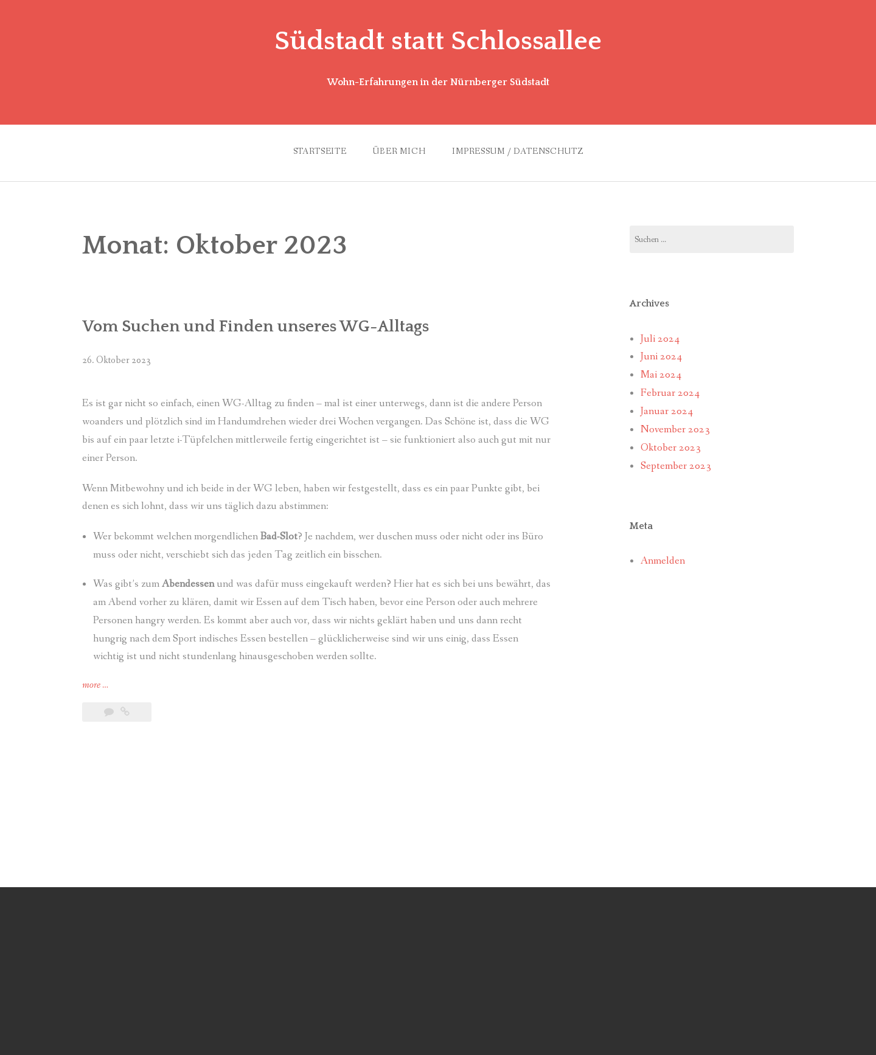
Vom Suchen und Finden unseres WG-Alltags (255, 326)
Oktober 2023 (671, 448)
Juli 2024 (660, 339)
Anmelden (663, 561)
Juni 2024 (661, 357)
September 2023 (676, 466)
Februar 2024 (670, 393)
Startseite (320, 151)
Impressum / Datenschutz (517, 151)
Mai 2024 (661, 375)
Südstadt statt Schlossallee (438, 41)
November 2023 (675, 430)
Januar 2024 (667, 411)
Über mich (399, 151)
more (95, 685)
